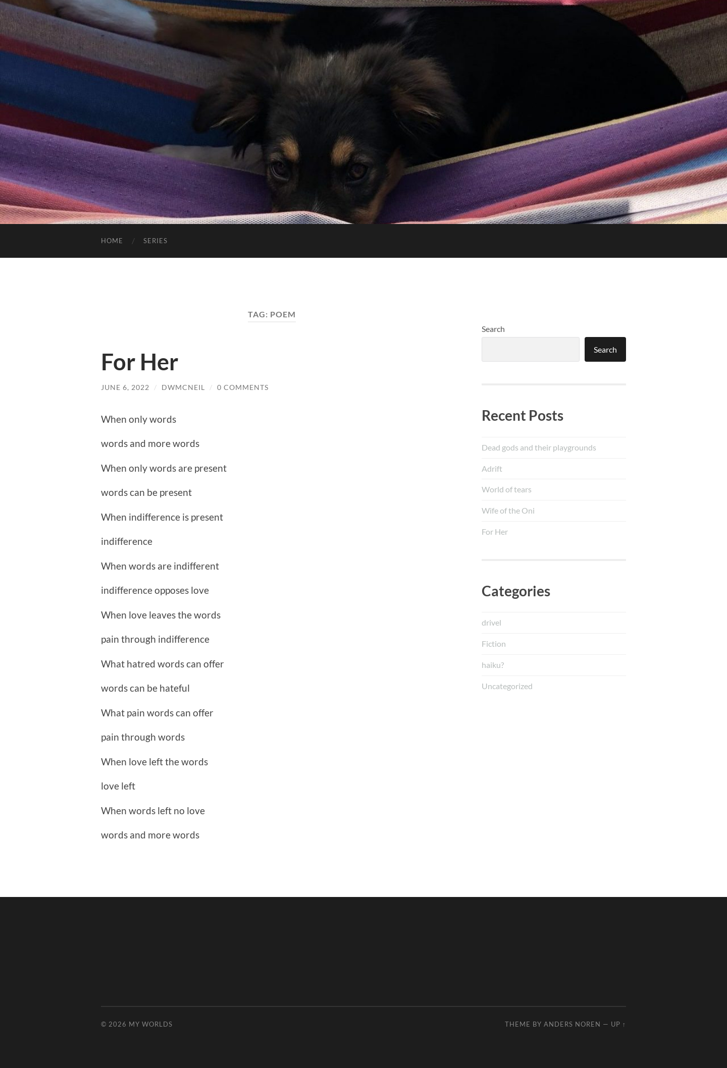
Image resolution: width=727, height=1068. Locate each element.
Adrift (492, 468)
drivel (491, 622)
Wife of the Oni (508, 510)
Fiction (494, 643)
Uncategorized (507, 686)
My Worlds (151, 1024)
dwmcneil (183, 387)
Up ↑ (618, 1024)
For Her (139, 361)
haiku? (493, 664)
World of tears (507, 489)
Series (155, 241)
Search (493, 328)
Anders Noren (572, 1024)
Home (112, 241)
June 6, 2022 (125, 387)
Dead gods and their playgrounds (539, 447)
